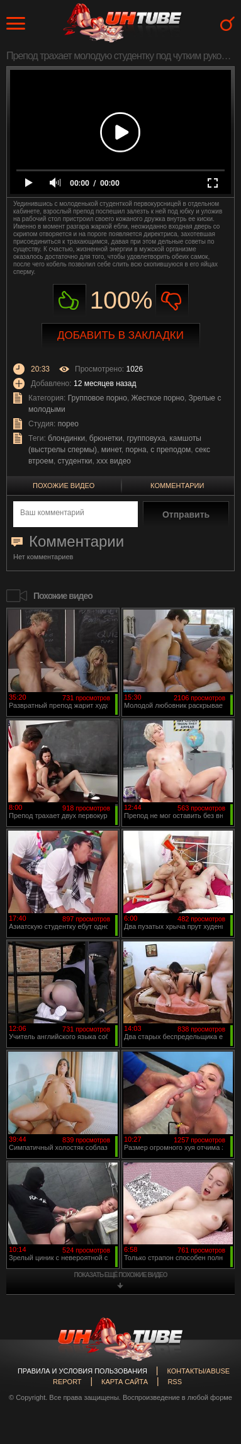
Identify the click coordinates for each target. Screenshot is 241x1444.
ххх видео (113, 461)
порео (68, 423)
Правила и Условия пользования (82, 1371)
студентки (75, 461)
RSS (174, 1381)
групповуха (145, 438)
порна (136, 449)
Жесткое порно (158, 398)
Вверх (212, 1355)
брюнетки (106, 438)
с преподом (170, 449)
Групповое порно (97, 398)
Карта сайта (124, 1381)
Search (227, 23)
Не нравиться (172, 300)
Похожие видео (63, 485)
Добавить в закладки (120, 335)
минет (111, 449)
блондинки (66, 438)
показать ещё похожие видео (120, 1274)
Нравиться (69, 300)
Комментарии (177, 485)
